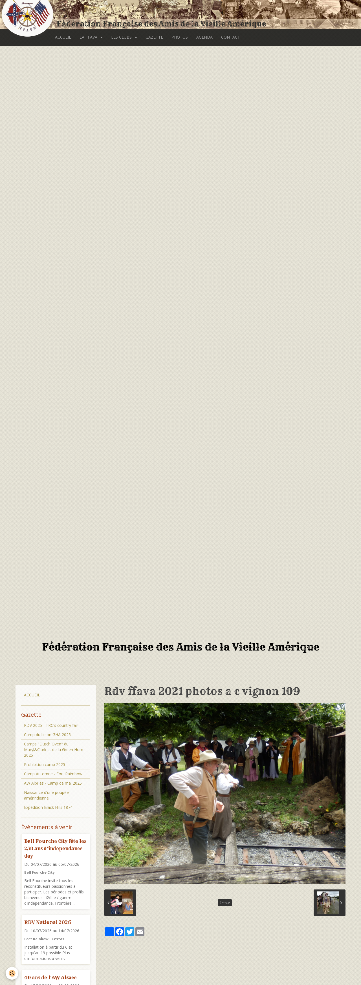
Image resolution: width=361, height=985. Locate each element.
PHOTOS (179, 37)
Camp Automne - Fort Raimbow (53, 773)
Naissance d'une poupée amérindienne (46, 795)
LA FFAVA (89, 37)
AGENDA (204, 37)
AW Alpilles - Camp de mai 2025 (53, 783)
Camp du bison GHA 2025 (47, 734)
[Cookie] (12, 973)
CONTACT (230, 37)
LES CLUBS (122, 37)
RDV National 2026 (47, 922)
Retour (224, 902)
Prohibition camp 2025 (44, 764)
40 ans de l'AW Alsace (50, 977)
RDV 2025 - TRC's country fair (51, 725)
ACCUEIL (63, 37)
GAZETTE (154, 37)
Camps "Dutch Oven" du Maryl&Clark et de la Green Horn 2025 (53, 749)
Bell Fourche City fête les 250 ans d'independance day (55, 848)
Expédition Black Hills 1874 (48, 807)
